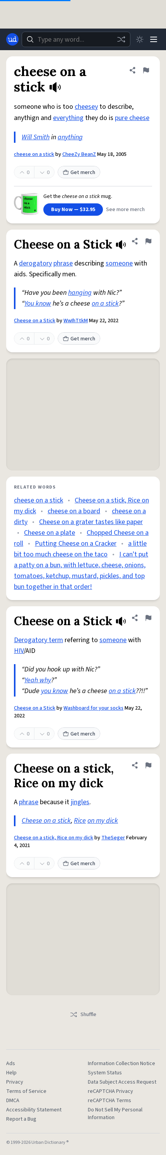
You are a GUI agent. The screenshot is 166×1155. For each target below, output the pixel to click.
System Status (105, 1073)
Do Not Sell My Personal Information (115, 1113)
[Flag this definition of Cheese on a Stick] (148, 241)
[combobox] (76, 39)
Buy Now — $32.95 (73, 209)
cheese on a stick (34, 154)
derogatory (35, 263)
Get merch (79, 172)
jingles (80, 802)
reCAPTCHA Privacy (110, 1091)
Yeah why (37, 680)
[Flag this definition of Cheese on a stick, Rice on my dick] (148, 765)
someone (119, 263)
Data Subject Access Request (122, 1082)
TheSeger (113, 838)
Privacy (14, 1082)
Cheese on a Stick (34, 321)
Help (11, 1073)
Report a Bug (21, 1119)
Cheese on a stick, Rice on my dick (53, 838)
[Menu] (153, 39)
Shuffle (83, 1014)
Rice (80, 820)
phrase (63, 263)
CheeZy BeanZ (79, 154)
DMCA (12, 1100)
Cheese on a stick (46, 820)
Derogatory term (38, 640)
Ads (10, 1063)
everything (68, 118)
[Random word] (121, 39)
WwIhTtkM (75, 321)
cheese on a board (74, 511)
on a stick (105, 303)
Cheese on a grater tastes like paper (91, 522)
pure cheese (132, 118)
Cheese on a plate (49, 533)
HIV (19, 651)
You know (37, 303)
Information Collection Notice (121, 1063)
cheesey (86, 107)
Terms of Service (26, 1091)
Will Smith (36, 137)
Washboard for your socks (93, 708)
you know (54, 691)
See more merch (125, 209)
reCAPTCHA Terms (109, 1100)
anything (70, 137)
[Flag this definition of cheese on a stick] (146, 70)
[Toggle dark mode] (139, 39)
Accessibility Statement (34, 1110)
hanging (80, 293)
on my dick (102, 820)
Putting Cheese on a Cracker (75, 543)
